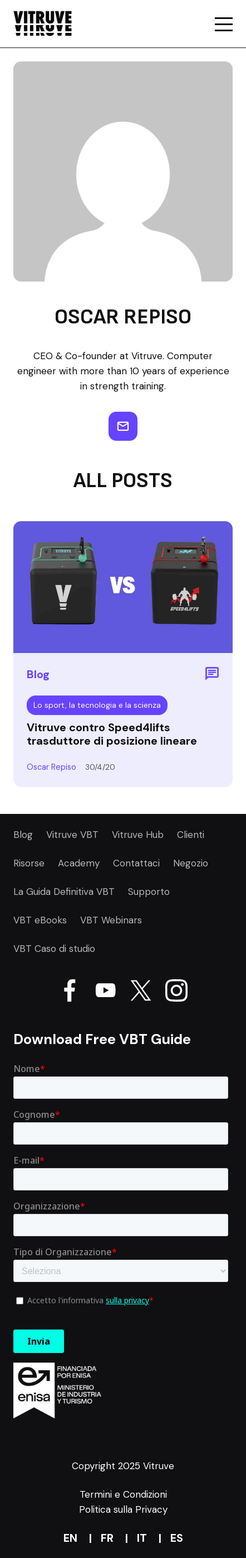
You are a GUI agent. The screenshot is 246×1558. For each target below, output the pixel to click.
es (176, 1538)
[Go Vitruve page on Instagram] (176, 992)
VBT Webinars (111, 920)
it (142, 1538)
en (70, 1538)
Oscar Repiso (51, 767)
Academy (79, 863)
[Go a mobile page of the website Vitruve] (224, 24)
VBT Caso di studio (54, 948)
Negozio (190, 863)
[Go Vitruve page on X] (141, 992)
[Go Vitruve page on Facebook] (69, 992)
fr (107, 1538)
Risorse (29, 863)
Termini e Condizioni (123, 1494)
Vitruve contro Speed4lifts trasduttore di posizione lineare (112, 734)
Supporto (149, 891)
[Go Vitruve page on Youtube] (105, 992)
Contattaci (136, 863)
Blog (23, 834)
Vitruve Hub (138, 834)
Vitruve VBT (72, 834)
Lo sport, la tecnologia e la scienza (97, 705)
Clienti (190, 834)
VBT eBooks (40, 920)
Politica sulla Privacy (123, 1509)
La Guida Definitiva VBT (64, 891)
